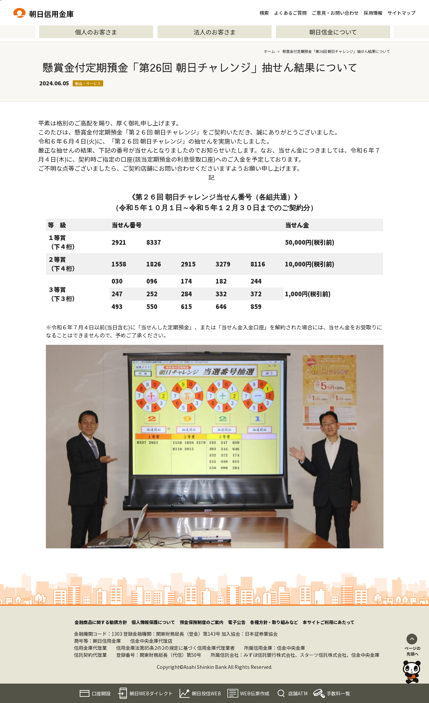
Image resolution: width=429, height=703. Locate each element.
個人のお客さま (96, 31)
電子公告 (236, 622)
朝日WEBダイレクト (151, 693)
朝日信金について (333, 31)
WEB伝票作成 (254, 693)
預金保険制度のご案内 (201, 622)
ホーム (269, 51)
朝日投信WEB (206, 693)
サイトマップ (401, 12)
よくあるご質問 (290, 12)
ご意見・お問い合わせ (335, 12)
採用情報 (373, 12)
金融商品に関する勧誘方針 (101, 622)
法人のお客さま (215, 31)
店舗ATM (297, 693)
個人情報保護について (153, 622)
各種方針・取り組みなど (274, 622)
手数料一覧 (338, 693)
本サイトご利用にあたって (329, 622)
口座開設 (101, 693)
